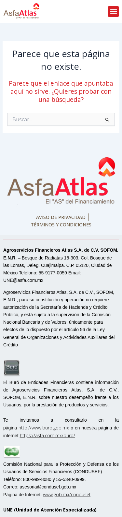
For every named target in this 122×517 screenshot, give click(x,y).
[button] (113, 11)
